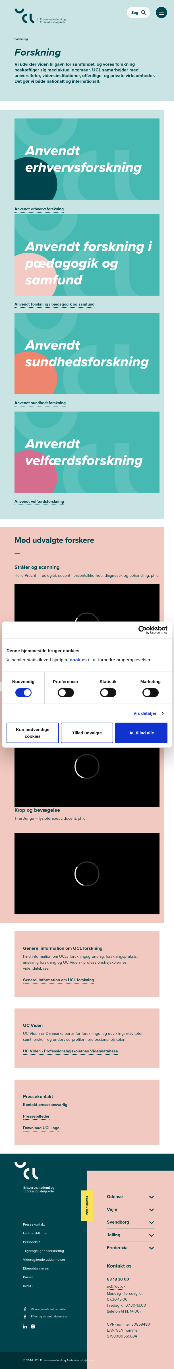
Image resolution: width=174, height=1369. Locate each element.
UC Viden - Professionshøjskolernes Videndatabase (70, 1051)
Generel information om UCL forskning (58, 980)
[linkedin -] (25, 1328)
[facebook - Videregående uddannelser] (25, 1311)
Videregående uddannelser (44, 1259)
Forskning (21, 39)
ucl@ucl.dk (116, 1286)
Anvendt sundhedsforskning (40, 403)
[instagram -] (33, 1328)
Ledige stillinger (35, 1233)
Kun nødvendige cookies (32, 732)
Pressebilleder (36, 1116)
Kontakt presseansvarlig (45, 1105)
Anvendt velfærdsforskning (39, 502)
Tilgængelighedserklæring (43, 1250)
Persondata (31, 1242)
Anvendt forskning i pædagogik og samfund (54, 304)
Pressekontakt (34, 1224)
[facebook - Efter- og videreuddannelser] (25, 1318)
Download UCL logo (41, 1128)
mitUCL (28, 1286)
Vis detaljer (145, 713)
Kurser (28, 1277)
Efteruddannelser (36, 1268)
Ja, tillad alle (141, 732)
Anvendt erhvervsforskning (39, 209)
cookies (79, 659)
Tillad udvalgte (87, 732)
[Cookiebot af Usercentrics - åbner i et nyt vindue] (142, 630)
